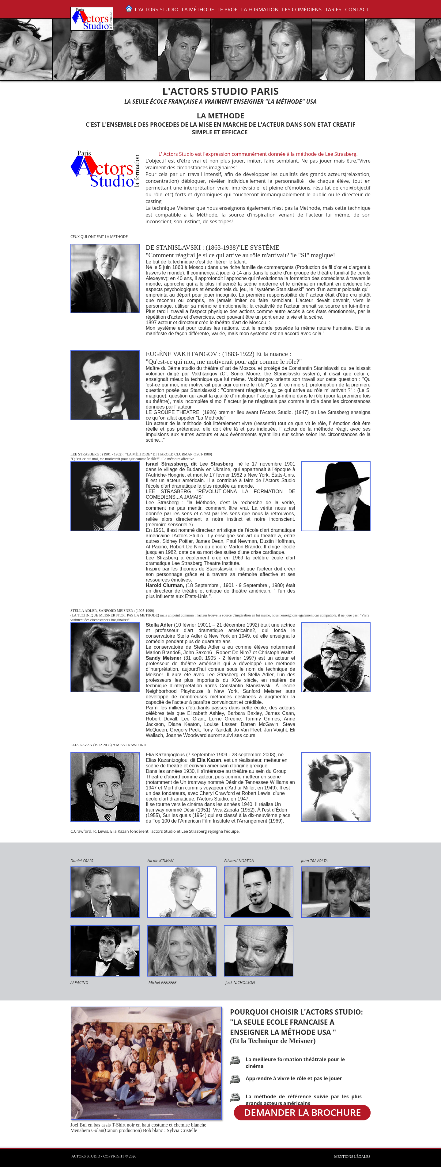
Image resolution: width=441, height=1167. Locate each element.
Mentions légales (352, 1156)
